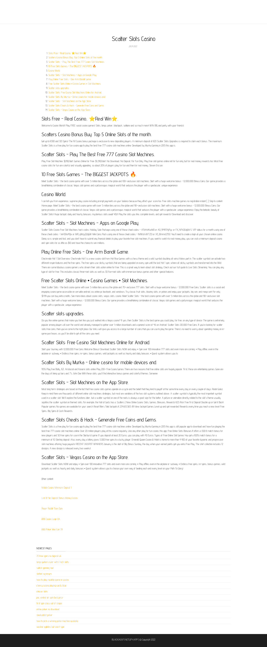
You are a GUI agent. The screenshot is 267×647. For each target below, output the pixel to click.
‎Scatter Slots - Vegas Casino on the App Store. (69, 109)
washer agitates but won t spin (50, 626)
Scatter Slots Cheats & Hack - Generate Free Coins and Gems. (76, 105)
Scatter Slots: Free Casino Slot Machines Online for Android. (75, 92)
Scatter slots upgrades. (58, 88)
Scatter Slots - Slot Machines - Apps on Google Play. (72, 75)
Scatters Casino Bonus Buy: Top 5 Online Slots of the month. (75, 57)
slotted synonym (44, 573)
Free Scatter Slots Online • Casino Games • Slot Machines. (74, 83)
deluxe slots (42, 591)
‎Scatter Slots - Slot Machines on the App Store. (69, 101)
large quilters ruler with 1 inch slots (52, 562)
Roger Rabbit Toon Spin (52, 508)
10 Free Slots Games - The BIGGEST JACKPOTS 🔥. (72, 66)
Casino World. (54, 70)
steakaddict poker (44, 615)
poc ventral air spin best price (49, 597)
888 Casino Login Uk (51, 519)
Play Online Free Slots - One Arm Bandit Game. (69, 79)
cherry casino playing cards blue (51, 585)
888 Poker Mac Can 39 (52, 529)
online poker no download (47, 609)
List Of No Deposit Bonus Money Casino (59, 498)
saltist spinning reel (45, 568)
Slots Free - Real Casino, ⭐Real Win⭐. (67, 53)
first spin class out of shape (49, 603)
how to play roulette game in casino (52, 579)
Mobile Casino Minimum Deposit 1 (57, 487)
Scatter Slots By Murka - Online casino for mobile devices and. (77, 96)
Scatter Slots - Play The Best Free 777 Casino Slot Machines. (76, 61)
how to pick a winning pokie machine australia (57, 621)
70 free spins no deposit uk (48, 556)
